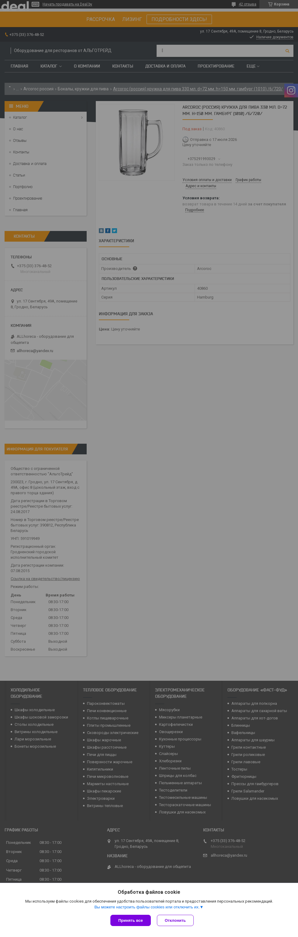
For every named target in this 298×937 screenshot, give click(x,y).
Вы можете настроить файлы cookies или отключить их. (146, 907)
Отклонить (175, 920)
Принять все (130, 920)
